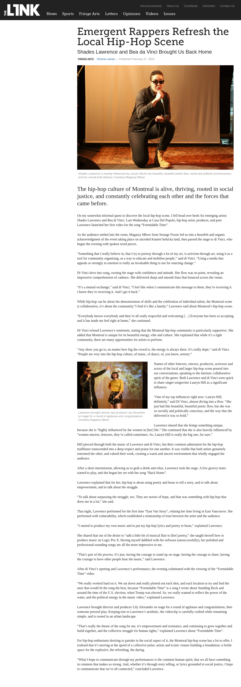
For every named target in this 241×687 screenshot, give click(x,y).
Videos (152, 13)
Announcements (151, 6)
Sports (68, 13)
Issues (169, 13)
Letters (111, 13)
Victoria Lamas (106, 59)
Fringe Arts (89, 13)
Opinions (131, 13)
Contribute (191, 6)
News (52, 13)
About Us (173, 6)
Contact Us (227, 6)
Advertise (209, 6)
